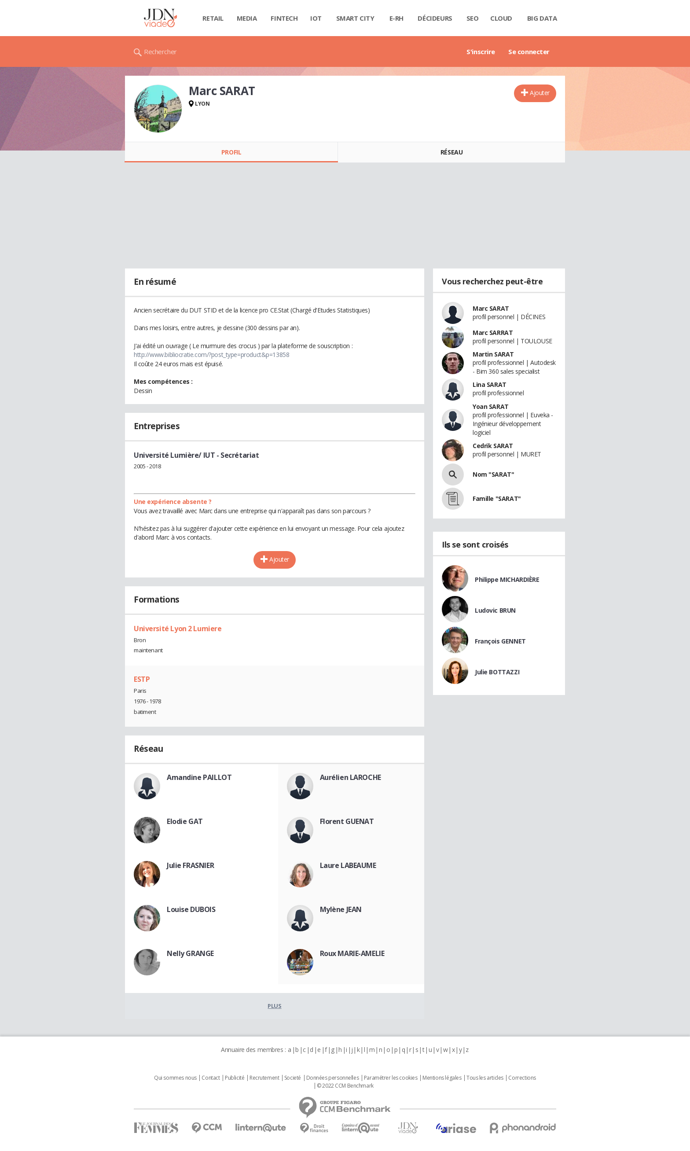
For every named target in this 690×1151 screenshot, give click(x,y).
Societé (292, 1078)
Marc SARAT (491, 308)
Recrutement (264, 1078)
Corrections (522, 1078)
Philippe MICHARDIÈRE (507, 579)
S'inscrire (480, 51)
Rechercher (160, 51)
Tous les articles (484, 1078)
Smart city (355, 18)
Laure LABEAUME (348, 865)
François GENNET (500, 641)
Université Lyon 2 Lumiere (178, 628)
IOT (316, 18)
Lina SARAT (489, 384)
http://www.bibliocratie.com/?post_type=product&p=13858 (211, 354)
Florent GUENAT (347, 821)
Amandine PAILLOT (199, 777)
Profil (231, 152)
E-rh (396, 18)
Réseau (451, 152)
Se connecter (529, 51)
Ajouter (540, 92)
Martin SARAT (493, 354)
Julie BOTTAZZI (497, 672)
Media (247, 18)
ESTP (142, 679)
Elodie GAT (185, 821)
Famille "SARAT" (497, 498)
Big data (542, 18)
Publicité (234, 1078)
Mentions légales (441, 1078)
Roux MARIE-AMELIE (352, 953)
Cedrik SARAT (493, 445)
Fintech (284, 18)
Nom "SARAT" (493, 474)
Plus (274, 1006)
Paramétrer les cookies (391, 1078)
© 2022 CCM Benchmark (345, 1086)
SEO (472, 18)
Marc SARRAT (493, 332)
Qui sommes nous (175, 1078)
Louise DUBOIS (191, 909)
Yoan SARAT (491, 406)
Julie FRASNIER (190, 865)
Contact (211, 1078)
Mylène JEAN (341, 909)
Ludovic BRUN (495, 610)
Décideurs (435, 18)
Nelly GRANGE (190, 953)
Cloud (501, 18)
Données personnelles (332, 1078)
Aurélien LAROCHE (350, 777)
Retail (212, 18)
